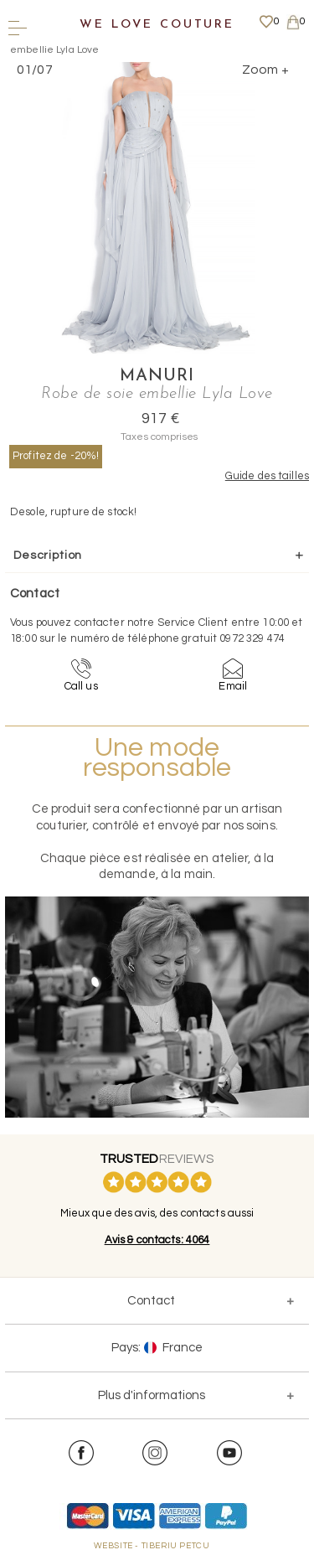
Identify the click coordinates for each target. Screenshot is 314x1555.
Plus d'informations (151, 1395)
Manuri (157, 376)
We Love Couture (157, 24)
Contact (151, 1300)
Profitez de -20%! (56, 456)
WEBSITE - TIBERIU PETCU (152, 1546)
